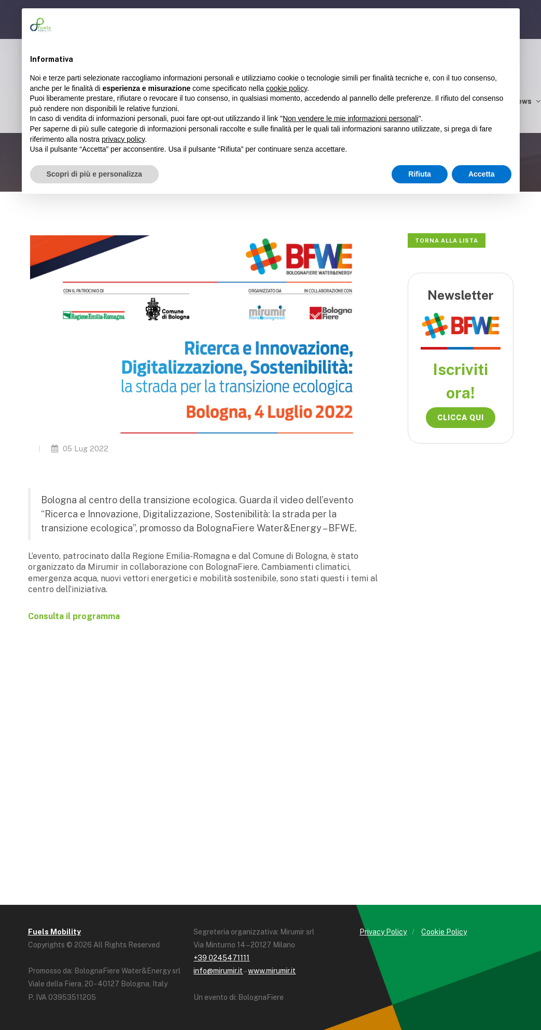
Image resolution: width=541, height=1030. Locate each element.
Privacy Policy (383, 932)
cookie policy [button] (286, 88)
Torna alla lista (446, 240)
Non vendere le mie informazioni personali (350, 118)
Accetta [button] (481, 174)
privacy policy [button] (123, 139)
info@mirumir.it (218, 971)
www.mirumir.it (272, 971)
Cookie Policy (444, 932)
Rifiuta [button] (419, 174)
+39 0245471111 (221, 958)
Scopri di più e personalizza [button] (94, 174)
